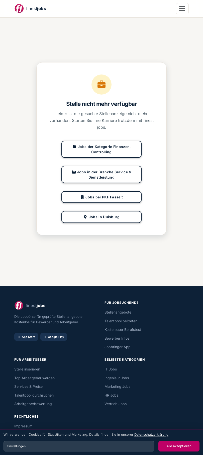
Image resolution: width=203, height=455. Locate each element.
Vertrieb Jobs (116, 404)
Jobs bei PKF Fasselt (101, 197)
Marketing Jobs (117, 386)
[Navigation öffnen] (182, 8)
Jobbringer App (118, 347)
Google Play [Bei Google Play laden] (53, 337)
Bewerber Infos (117, 338)
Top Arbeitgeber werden (34, 378)
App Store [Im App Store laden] (26, 337)
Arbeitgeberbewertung (33, 404)
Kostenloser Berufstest (123, 329)
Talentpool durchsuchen (34, 395)
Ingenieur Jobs (117, 378)
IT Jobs (111, 369)
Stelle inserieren (27, 369)
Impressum (23, 426)
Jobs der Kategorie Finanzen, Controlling (101, 149)
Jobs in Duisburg (101, 217)
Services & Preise (28, 386)
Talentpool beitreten (121, 321)
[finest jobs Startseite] (30, 8)
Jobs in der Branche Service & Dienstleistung (101, 174)
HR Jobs (111, 395)
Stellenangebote (118, 312)
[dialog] (101, 442)
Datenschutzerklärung (151, 434)
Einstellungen (16, 446)
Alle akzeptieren (178, 446)
